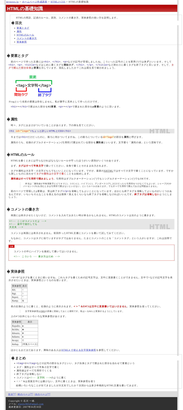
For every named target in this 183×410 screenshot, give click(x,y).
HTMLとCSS (58, 2)
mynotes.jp (12, 2)
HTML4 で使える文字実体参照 (78, 349)
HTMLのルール (25, 35)
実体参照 (22, 42)
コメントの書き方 (27, 38)
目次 (10, 393)
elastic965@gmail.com (31, 403)
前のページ (24, 393)
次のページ (41, 393)
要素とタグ (23, 28)
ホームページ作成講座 (34, 2)
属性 (19, 31)
